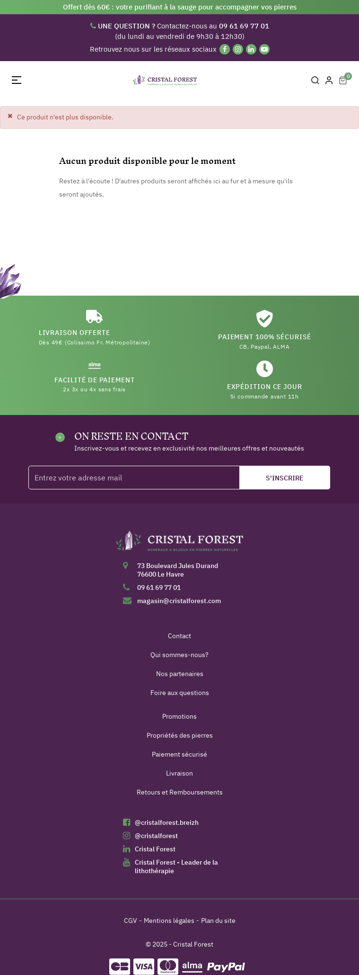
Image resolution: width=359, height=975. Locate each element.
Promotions (179, 716)
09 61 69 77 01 (159, 587)
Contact (179, 636)
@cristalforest (156, 835)
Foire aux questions (179, 692)
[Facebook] (224, 49)
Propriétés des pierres (180, 735)
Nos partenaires (179, 673)
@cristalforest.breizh (167, 822)
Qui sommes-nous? (179, 654)
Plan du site (218, 920)
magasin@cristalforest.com (179, 600)
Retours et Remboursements (180, 792)
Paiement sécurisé (179, 754)
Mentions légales (169, 920)
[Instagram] (238, 49)
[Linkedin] (251, 49)
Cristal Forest (155, 849)
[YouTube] (264, 49)
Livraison (179, 773)
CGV (130, 920)
